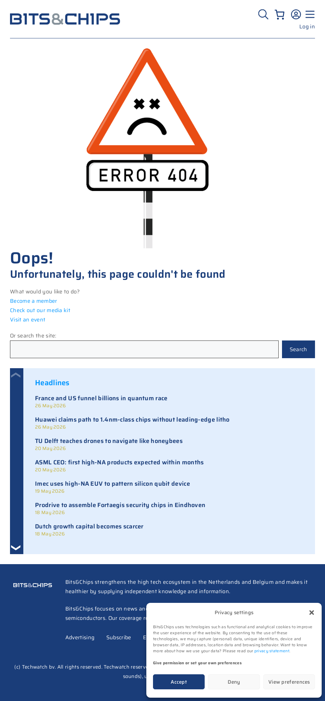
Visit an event (27, 319)
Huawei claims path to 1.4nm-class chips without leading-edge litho (132, 419)
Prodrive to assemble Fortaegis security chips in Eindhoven (120, 505)
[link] (169, 401)
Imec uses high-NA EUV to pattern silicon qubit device (112, 483)
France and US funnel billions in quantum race (101, 398)
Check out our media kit (40, 310)
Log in (307, 26)
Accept (179, 682)
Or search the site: (33, 335)
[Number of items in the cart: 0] (279, 14)
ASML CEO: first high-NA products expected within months (119, 462)
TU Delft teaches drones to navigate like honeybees (109, 441)
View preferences (289, 682)
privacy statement (271, 651)
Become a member (33, 301)
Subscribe (118, 637)
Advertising (79, 637)
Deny (234, 682)
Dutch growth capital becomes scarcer (89, 526)
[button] (311, 612)
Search (298, 349)
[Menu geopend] (309, 14)
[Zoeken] (264, 14)
